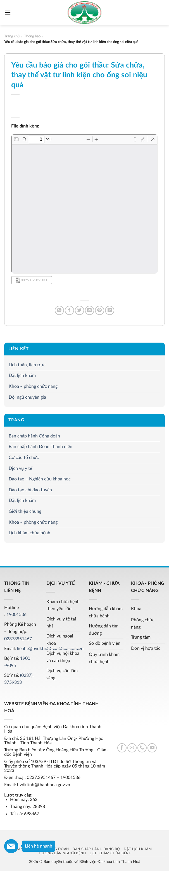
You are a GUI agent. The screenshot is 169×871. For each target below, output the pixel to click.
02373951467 (18, 639)
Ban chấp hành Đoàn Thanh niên (40, 446)
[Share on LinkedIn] (109, 310)
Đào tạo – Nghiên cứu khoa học (40, 479)
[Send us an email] (132, 747)
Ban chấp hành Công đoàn (34, 436)
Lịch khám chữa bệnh (29, 533)
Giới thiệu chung (25, 511)
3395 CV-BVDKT (31, 280)
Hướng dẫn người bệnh (62, 853)
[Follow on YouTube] (152, 747)
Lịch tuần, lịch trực (27, 364)
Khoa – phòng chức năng (33, 386)
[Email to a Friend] (89, 310)
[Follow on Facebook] (122, 747)
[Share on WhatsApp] (59, 310)
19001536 (16, 614)
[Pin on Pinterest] (99, 310)
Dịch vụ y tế (20, 468)
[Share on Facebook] (69, 310)
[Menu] (7, 12)
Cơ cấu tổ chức (24, 457)
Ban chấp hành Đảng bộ (96, 849)
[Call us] (142, 747)
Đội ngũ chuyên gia (27, 397)
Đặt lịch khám (22, 375)
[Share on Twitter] (79, 310)
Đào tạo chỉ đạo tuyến (30, 489)
